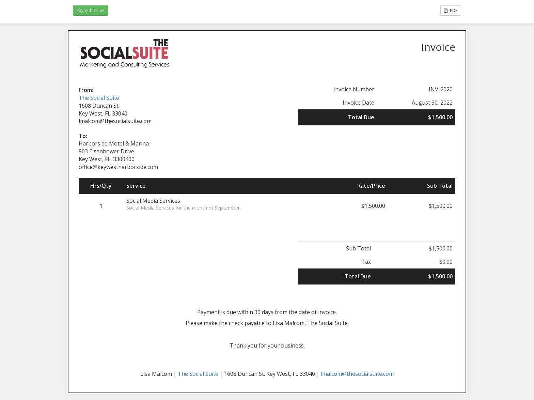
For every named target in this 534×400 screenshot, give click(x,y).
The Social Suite (99, 98)
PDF (450, 10)
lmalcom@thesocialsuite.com (357, 374)
